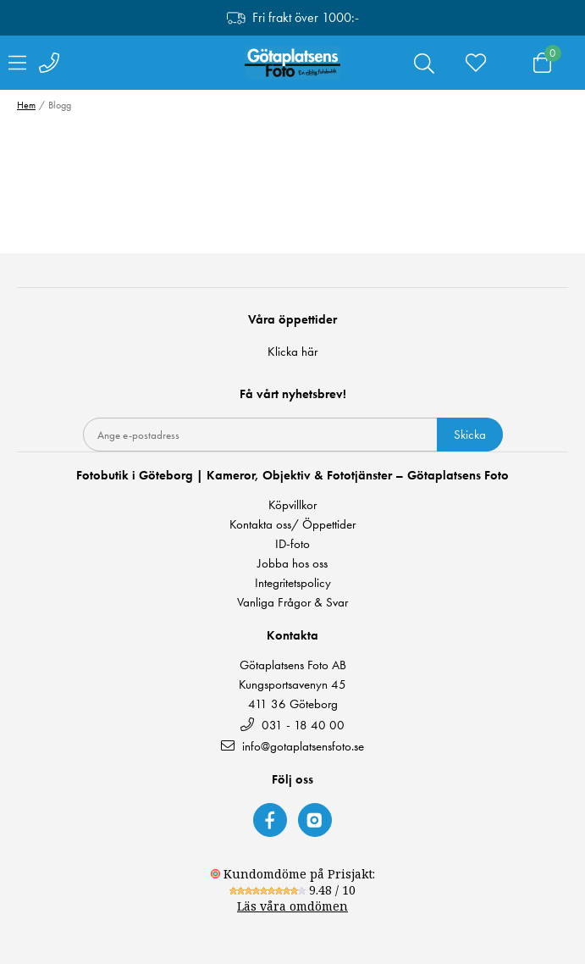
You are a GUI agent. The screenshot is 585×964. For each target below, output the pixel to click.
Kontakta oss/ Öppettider (292, 524)
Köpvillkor (292, 505)
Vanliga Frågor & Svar (292, 602)
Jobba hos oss (292, 563)
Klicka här (292, 351)
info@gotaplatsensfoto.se (292, 746)
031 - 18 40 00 (292, 724)
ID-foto (292, 544)
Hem (26, 105)
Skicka (470, 434)
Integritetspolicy (293, 583)
